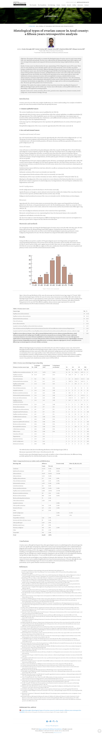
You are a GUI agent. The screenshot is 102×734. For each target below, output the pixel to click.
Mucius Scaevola (58, 732)
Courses (63, 5)
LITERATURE (32, 26)
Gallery (74, 5)
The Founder (33, 5)
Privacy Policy (49, 725)
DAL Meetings (51, 5)
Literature (80, 5)
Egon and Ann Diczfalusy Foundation (50, 729)
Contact (86, 5)
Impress (56, 725)
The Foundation (42, 5)
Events (58, 5)
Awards (69, 5)
